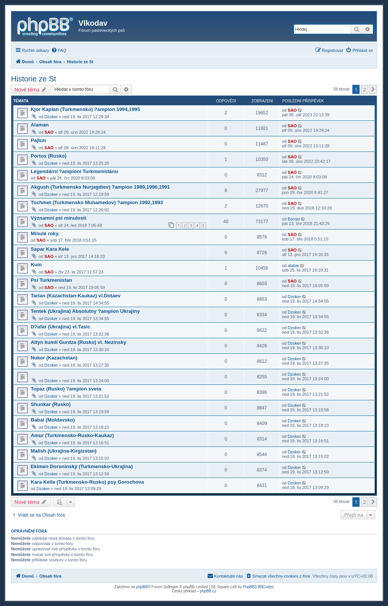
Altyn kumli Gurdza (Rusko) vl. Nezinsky (78, 342)
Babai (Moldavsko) (53, 420)
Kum (36, 264)
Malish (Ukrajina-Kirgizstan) (64, 451)
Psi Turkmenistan (51, 280)
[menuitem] (58, 50)
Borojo (294, 219)
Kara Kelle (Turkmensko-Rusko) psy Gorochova (87, 482)
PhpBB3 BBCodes (258, 587)
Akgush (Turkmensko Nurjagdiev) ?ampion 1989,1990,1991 (100, 187)
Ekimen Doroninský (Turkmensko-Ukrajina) (82, 466)
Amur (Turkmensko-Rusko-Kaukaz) (72, 435)
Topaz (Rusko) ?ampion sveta (66, 389)
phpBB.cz (208, 591)
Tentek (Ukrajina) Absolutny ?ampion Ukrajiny (85, 311)
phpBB (141, 587)
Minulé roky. (45, 233)
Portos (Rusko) (49, 156)
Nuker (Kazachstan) (54, 358)
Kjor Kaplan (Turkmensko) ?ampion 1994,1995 (85, 109)
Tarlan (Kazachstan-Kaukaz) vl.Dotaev (75, 295)
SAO (292, 110)
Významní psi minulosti (58, 218)
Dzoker (51, 116)
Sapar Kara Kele (50, 249)
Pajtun (38, 140)
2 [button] (364, 89)
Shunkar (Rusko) (51, 404)
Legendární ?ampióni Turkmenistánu (74, 171)
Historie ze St (33, 79)
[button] (373, 89)
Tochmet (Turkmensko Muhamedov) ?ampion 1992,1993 (97, 202)
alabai (293, 265)
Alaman (40, 125)
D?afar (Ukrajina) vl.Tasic (60, 327)
